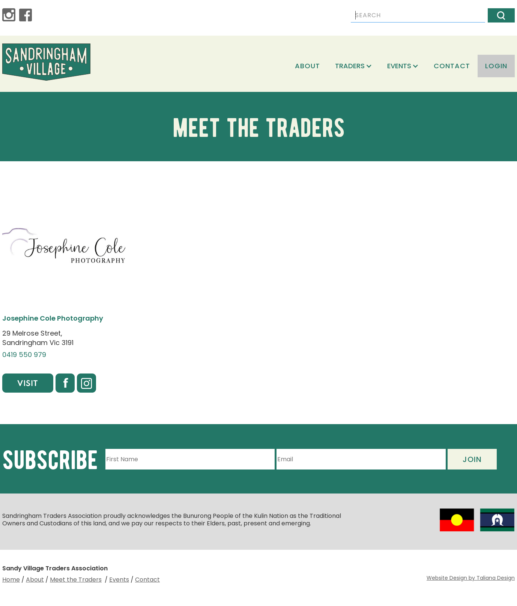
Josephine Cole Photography (52, 318)
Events (119, 579)
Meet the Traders (76, 579)
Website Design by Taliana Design (471, 578)
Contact (452, 65)
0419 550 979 (24, 354)
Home (11, 579)
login (496, 65)
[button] (354, 66)
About (307, 65)
